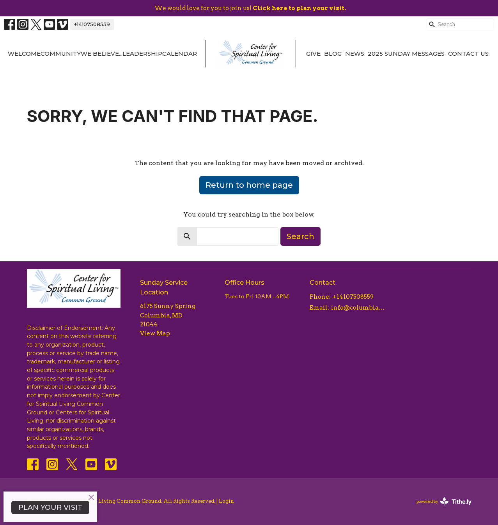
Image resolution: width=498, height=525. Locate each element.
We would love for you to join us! (250, 8)
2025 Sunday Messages (406, 53)
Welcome (24, 53)
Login (226, 501)
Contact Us (468, 53)
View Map (155, 333)
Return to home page (249, 185)
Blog (333, 53)
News (354, 53)
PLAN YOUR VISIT (50, 507)
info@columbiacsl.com (359, 307)
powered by (443, 501)
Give (313, 53)
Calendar (179, 53)
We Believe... (101, 53)
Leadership (142, 53)
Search (300, 236)
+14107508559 (92, 24)
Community (61, 53)
